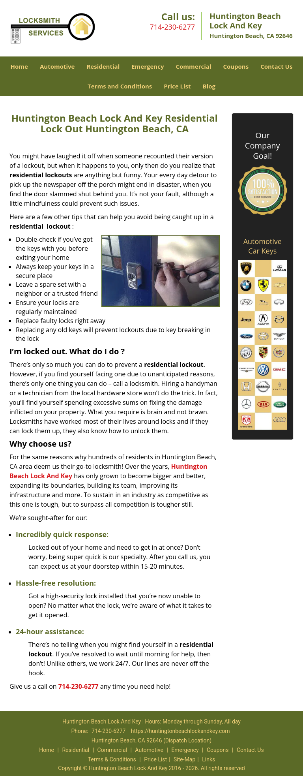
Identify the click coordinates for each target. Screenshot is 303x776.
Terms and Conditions (120, 86)
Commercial (193, 66)
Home (19, 66)
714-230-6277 (172, 27)
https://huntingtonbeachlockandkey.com (180, 731)
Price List (177, 86)
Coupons (236, 66)
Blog (209, 86)
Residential (103, 66)
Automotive (57, 66)
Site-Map (184, 759)
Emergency (147, 66)
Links (208, 759)
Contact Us (276, 66)
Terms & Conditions (112, 759)
